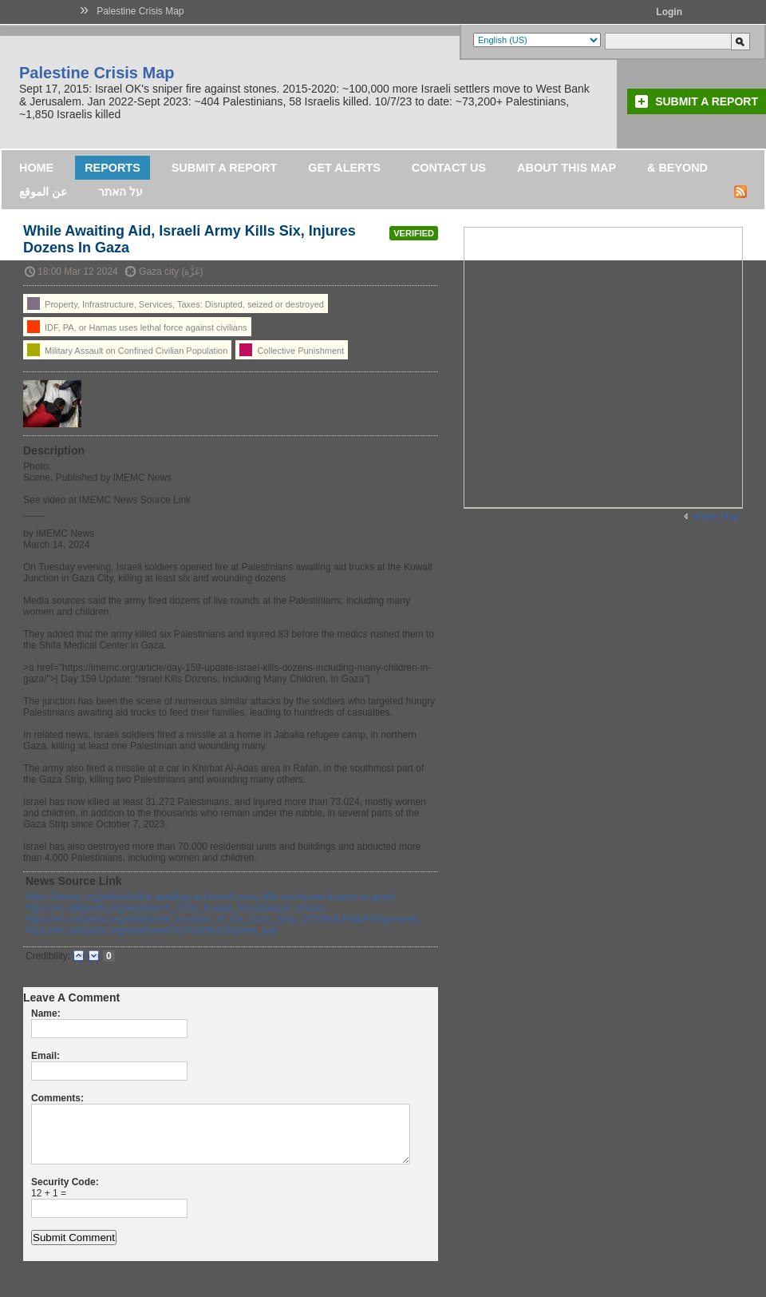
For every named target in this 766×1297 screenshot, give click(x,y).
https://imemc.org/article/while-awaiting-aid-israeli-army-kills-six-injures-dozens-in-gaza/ (210, 896)
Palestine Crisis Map (140, 11)
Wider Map (716, 516)
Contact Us (449, 167)
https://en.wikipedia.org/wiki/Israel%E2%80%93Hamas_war (152, 930)
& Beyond (677, 167)
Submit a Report (706, 101)
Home (36, 167)
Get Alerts (344, 167)
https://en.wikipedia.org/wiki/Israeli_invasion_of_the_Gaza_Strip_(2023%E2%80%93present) (223, 919)
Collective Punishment (291, 349)
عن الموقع (43, 191)
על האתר (120, 191)
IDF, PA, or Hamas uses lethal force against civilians (137, 326)
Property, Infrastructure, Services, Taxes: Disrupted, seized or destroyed (175, 303)
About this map (566, 167)
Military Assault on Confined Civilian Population (127, 349)
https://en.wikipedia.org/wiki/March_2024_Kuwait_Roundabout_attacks (176, 908)
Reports (112, 167)
